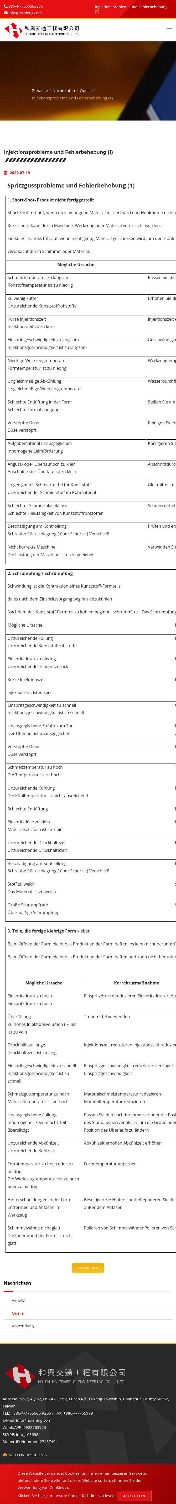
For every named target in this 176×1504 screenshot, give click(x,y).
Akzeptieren (134, 1496)
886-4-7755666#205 (25, 6)
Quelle (86, 89)
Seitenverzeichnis (28, 1454)
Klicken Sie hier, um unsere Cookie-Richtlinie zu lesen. (67, 1495)
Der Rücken (87, 1268)
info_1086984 (28, 1434)
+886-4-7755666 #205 (31, 1413)
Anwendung (23, 1325)
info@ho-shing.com (33, 1420)
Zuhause (40, 89)
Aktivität (19, 1300)
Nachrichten (64, 89)
